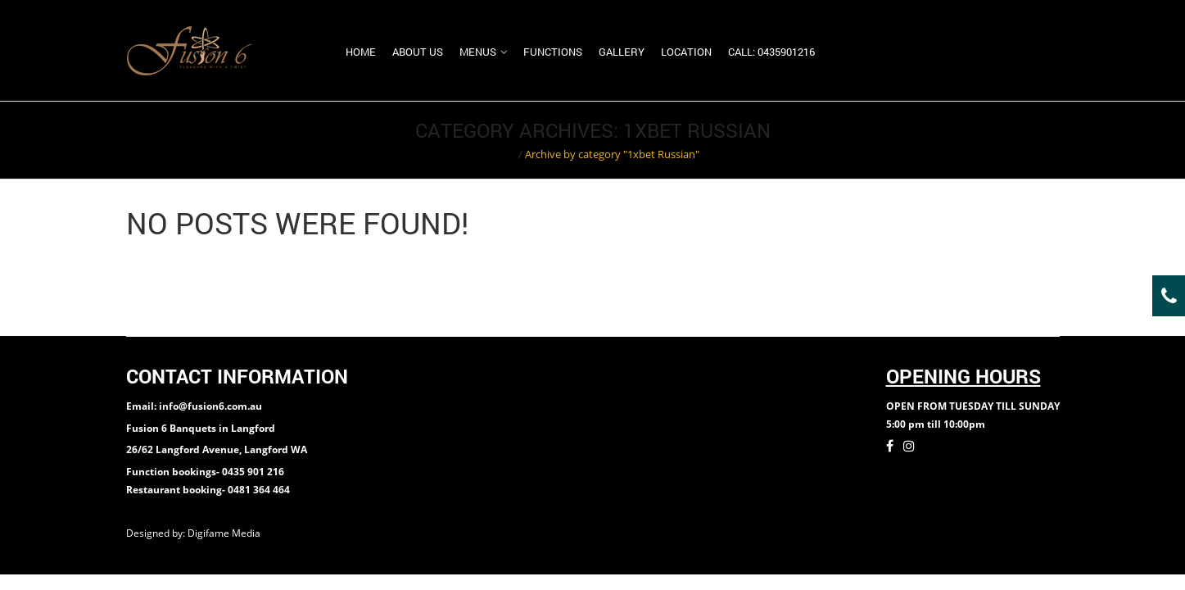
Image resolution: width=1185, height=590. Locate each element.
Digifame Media (225, 533)
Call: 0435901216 (771, 51)
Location (686, 51)
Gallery (622, 51)
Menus (477, 51)
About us (417, 51)
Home (361, 51)
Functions (552, 51)
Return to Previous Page (997, 140)
